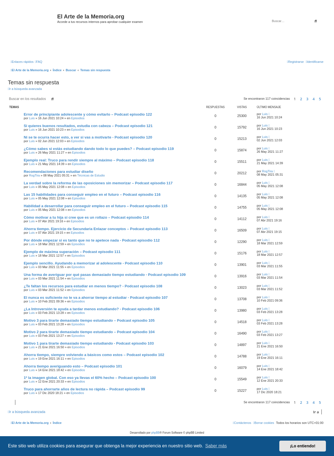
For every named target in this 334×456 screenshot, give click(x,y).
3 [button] (307, 98)
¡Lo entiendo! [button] (302, 446)
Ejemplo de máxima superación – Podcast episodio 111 (72, 252)
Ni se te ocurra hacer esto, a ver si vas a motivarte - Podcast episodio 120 (88, 137)
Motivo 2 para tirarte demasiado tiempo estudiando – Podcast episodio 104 (89, 332)
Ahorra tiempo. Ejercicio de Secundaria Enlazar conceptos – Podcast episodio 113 (96, 229)
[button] (324, 99)
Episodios (78, 118)
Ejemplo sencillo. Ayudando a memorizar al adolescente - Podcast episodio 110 (93, 263)
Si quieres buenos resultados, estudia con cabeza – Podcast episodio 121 (88, 126)
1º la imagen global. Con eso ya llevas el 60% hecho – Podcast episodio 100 (90, 378)
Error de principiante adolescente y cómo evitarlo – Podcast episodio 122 (88, 114)
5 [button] (320, 98)
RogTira (34, 175)
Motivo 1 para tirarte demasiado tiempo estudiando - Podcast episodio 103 (89, 343)
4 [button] (313, 98)
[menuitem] (38, 61)
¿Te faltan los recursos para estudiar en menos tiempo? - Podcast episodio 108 (93, 286)
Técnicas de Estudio (91, 175)
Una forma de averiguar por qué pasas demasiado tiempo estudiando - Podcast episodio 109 (105, 275)
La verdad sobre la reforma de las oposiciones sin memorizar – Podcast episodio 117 (98, 183)
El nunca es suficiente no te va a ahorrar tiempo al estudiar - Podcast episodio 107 (96, 297)
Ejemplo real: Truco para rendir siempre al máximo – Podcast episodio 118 (89, 160)
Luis (32, 118)
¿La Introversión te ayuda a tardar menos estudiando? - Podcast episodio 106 (92, 309)
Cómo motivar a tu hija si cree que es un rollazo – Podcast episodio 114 (86, 217)
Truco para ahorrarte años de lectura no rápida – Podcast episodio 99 (84, 389)
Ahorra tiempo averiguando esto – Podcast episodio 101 (73, 366)
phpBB (155, 432)
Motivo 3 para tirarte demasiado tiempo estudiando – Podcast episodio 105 (89, 320)
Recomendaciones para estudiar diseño (58, 171)
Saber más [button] (216, 445)
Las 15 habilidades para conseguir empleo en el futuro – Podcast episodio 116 (92, 194)
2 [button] (301, 98)
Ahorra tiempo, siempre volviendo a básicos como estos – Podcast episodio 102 (94, 355)
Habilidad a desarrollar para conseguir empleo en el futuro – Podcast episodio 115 (95, 206)
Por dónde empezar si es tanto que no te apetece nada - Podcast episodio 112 (92, 240)
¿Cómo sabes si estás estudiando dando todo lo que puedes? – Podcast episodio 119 (99, 149)
